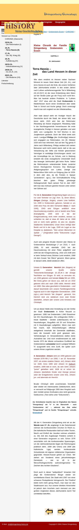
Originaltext (37, 412)
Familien (23, 22)
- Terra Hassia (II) (12, 49)
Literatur (5, 81)
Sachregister (46, 22)
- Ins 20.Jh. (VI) (11, 71)
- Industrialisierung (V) (14, 65)
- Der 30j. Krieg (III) (12, 54)
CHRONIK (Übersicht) (14, 39)
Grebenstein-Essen (56, 32)
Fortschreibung (7, 83)
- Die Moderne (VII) (12, 76)
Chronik (12, 22)
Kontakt (17, 24)
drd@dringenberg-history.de (18, 524)
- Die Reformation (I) (13, 43)
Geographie (60, 22)
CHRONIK (70, 32)
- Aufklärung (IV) (11, 60)
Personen (34, 22)
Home (3, 22)
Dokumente (6, 24)
